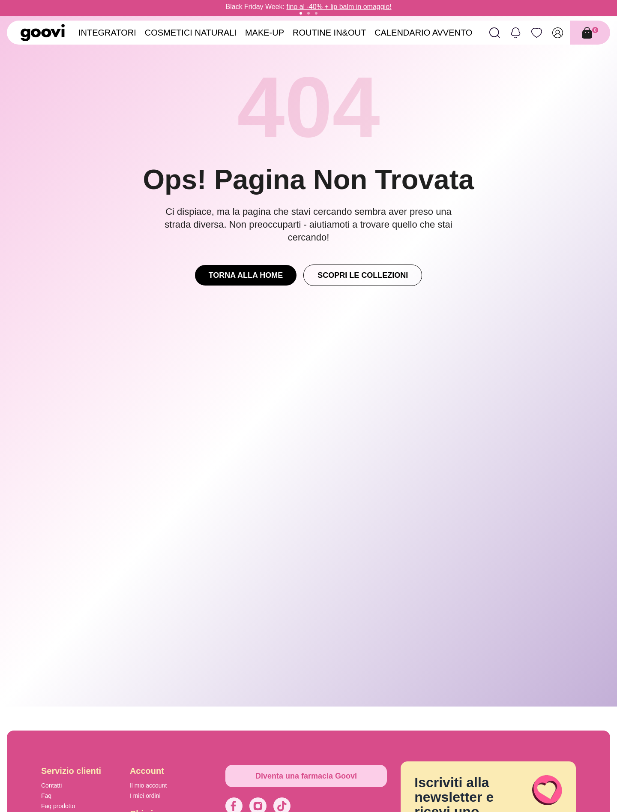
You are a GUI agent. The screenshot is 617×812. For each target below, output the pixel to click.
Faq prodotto (58, 806)
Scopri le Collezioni (362, 275)
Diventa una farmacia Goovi (306, 776)
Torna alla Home (246, 275)
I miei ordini (145, 795)
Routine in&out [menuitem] (329, 32)
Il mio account (148, 785)
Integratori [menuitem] (107, 32)
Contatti (51, 785)
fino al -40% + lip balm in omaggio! (338, 6)
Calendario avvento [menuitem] (423, 32)
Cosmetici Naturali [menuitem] (191, 32)
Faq (46, 795)
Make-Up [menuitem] (264, 32)
